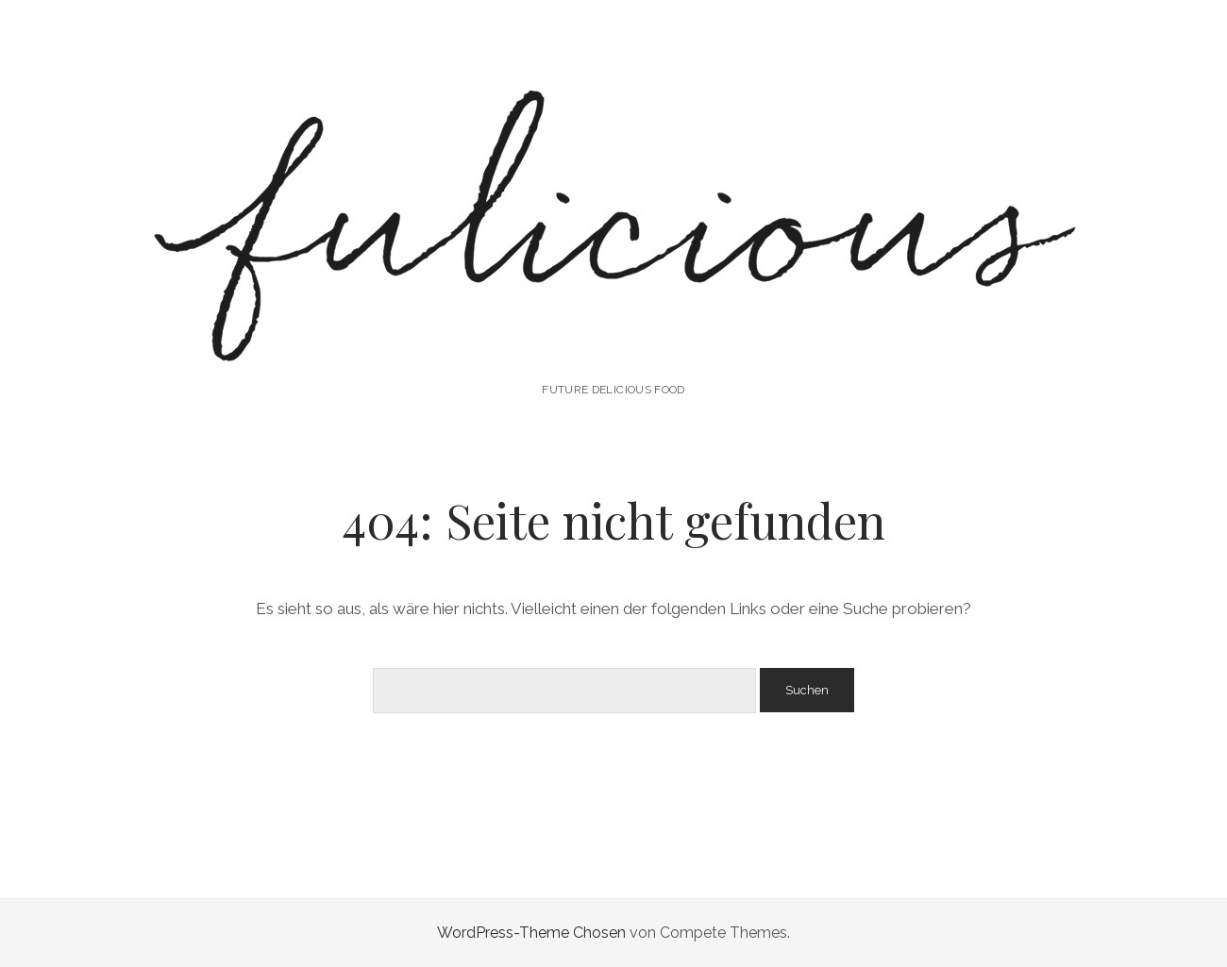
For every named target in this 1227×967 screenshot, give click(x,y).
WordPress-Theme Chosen (531, 933)
